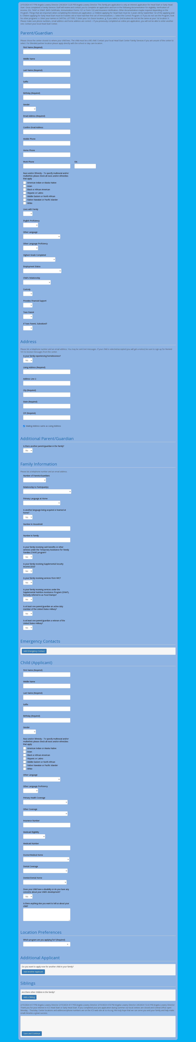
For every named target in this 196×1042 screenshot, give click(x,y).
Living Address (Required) (34, 367)
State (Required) (30, 401)
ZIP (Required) (29, 413)
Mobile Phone (29, 139)
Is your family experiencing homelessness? (42, 356)
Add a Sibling (29, 997)
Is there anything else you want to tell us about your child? (46, 904)
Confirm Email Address (33, 127)
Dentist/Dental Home (32, 878)
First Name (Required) (32, 47)
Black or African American (38, 189)
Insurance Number (31, 820)
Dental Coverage (30, 866)
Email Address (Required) (34, 116)
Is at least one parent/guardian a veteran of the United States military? (44, 622)
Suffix (25, 81)
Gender (26, 104)
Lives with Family (30, 209)
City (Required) (29, 390)
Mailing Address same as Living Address (42, 426)
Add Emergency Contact (34, 651)
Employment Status (31, 266)
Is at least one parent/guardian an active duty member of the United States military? (43, 607)
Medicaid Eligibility (31, 832)
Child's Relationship (31, 278)
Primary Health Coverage (34, 797)
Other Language (30, 232)
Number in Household (32, 524)
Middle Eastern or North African (41, 196)
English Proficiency (31, 220)
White (29, 203)
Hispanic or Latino (35, 193)
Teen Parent (28, 312)
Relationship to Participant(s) (35, 487)
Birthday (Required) (31, 93)
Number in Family (31, 535)
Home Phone (29, 150)
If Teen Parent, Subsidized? (35, 323)
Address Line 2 (29, 379)
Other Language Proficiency (35, 243)
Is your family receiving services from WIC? (42, 578)
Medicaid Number (31, 843)
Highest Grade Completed (34, 255)
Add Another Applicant (33, 971)
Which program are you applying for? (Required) (44, 939)
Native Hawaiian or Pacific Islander (42, 199)
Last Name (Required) (32, 70)
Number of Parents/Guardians (36, 475)
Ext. (76, 161)
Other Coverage (30, 809)
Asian (29, 186)
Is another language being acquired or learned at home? (44, 511)
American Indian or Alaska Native (41, 182)
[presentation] (42, 1022)
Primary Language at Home (35, 498)
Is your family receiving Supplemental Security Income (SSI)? (43, 565)
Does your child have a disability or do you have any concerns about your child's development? (46, 890)
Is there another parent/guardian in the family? (43, 446)
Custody (26, 289)
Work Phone (28, 161)
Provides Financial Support (34, 300)
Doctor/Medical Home (33, 855)
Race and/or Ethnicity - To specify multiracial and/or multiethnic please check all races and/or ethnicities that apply (46, 176)
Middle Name (29, 58)
